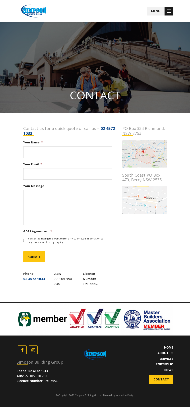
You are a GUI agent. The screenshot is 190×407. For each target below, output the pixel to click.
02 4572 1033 (34, 279)
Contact (161, 379)
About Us (165, 353)
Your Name (33, 142)
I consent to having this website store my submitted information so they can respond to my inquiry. (65, 240)
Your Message (33, 186)
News (168, 370)
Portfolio (164, 364)
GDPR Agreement (37, 232)
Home (168, 347)
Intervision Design (125, 395)
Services (166, 359)
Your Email (32, 164)
